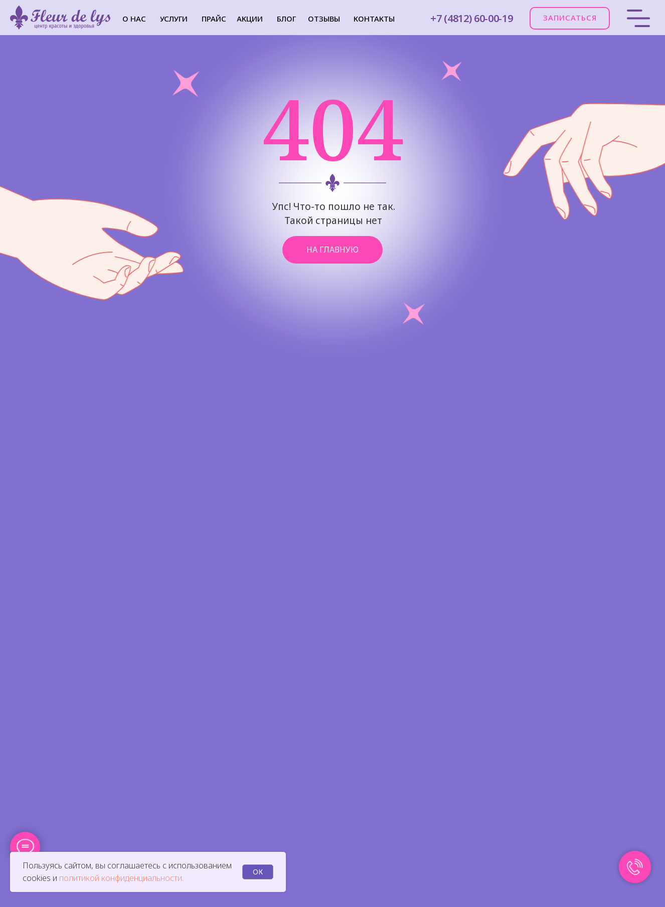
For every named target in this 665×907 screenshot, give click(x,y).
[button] (570, 18)
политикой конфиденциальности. (121, 877)
